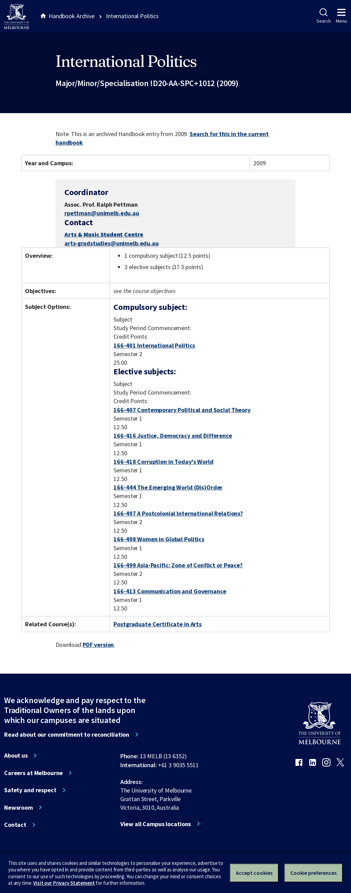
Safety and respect (30, 790)
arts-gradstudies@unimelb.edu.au (111, 243)
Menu (341, 16)
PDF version (98, 645)
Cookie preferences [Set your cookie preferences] (313, 872)
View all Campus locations (155, 824)
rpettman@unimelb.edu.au (101, 213)
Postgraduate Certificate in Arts (157, 624)
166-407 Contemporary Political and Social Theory (182, 410)
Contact (15, 825)
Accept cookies (254, 872)
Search (323, 16)
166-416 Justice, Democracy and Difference (172, 435)
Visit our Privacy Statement (64, 883)
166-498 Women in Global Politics (158, 539)
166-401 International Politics (154, 345)
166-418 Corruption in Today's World (163, 462)
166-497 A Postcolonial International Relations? (178, 513)
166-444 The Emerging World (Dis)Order (167, 487)
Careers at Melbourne (33, 773)
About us (16, 755)
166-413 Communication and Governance (169, 591)
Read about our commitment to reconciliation (66, 734)
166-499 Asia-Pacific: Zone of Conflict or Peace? (178, 565)
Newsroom (18, 807)
